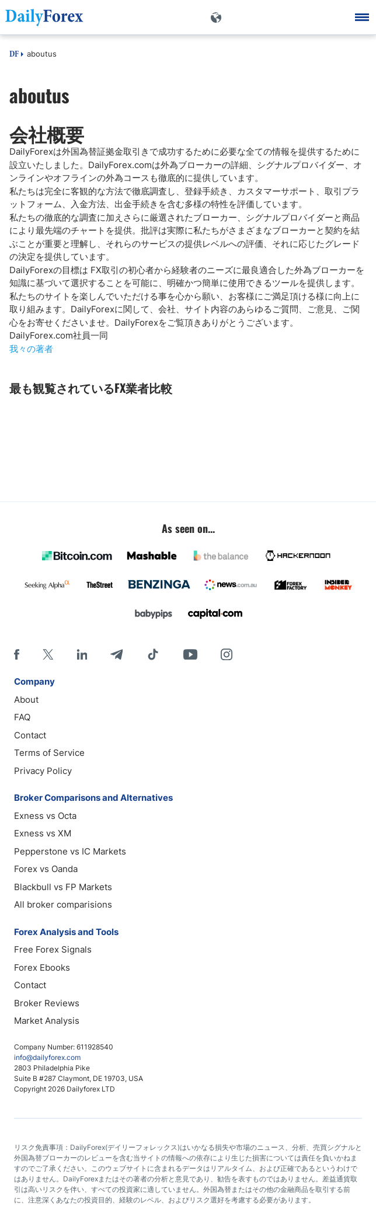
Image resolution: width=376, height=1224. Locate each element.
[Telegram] (116, 654)
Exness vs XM (42, 833)
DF (14, 55)
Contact (30, 735)
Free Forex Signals (53, 949)
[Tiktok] (153, 654)
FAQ (22, 717)
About (26, 699)
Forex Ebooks (42, 967)
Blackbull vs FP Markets (63, 886)
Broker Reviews (46, 1003)
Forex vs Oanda (46, 868)
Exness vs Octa (45, 815)
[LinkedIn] (81, 654)
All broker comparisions (63, 904)
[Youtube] (190, 654)
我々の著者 (31, 348)
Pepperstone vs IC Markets (70, 851)
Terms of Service (49, 752)
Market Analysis (46, 1020)
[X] (48, 654)
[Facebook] (16, 654)
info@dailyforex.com (47, 1057)
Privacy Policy (43, 770)
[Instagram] (226, 654)
